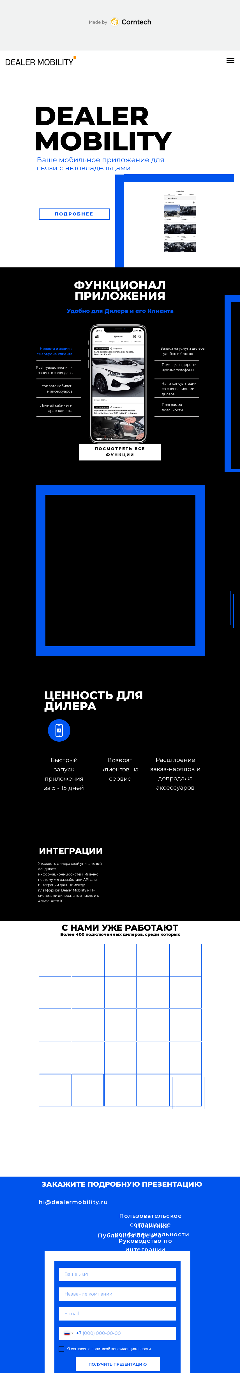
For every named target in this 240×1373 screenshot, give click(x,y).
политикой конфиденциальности (121, 1349)
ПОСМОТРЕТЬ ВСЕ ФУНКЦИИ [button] (120, 451)
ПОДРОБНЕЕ (74, 214)
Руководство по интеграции (145, 1245)
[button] (55, 960)
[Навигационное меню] (230, 60)
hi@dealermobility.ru (73, 1202)
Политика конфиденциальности (152, 1230)
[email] (118, 1314)
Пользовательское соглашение (150, 1220)
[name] (118, 1274)
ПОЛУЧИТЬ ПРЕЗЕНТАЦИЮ (118, 1364)
